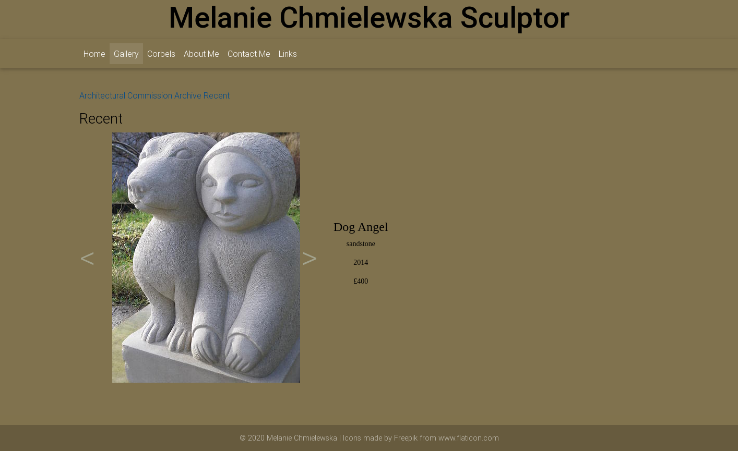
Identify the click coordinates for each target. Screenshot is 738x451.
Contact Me (249, 53)
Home (94, 53)
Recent (217, 95)
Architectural (102, 95)
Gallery (128, 53)
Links (288, 53)
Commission (149, 95)
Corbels (161, 53)
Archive (187, 95)
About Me (201, 53)
